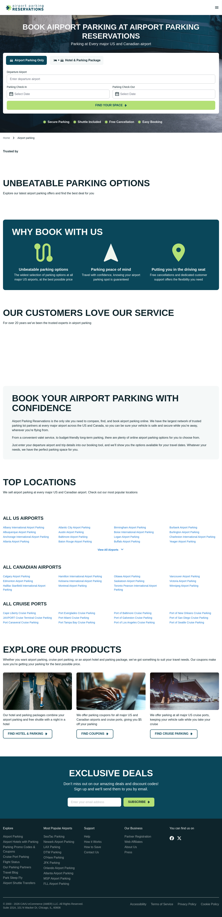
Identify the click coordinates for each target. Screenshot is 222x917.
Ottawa (127, 576)
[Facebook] (172, 838)
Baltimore (72, 536)
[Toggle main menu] (217, 7)
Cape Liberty (19, 613)
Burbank (183, 527)
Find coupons (94, 733)
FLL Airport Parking (56, 883)
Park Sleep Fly (12, 877)
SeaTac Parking (53, 836)
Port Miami (73, 617)
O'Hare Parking (53, 857)
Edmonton (18, 581)
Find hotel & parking (27, 733)
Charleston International (192, 536)
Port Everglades (76, 613)
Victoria (183, 581)
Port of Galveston (133, 617)
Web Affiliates (134, 841)
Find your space (111, 105)
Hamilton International (80, 576)
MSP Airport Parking (56, 878)
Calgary (16, 576)
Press (128, 852)
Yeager (183, 541)
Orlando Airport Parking (59, 868)
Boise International (134, 532)
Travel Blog (10, 872)
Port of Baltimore (133, 613)
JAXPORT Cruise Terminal (27, 617)
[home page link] (23, 7)
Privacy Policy (187, 904)
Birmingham (130, 527)
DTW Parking (52, 852)
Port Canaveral (20, 622)
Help (87, 836)
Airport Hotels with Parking (20, 841)
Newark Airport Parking (58, 841)
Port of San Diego (189, 617)
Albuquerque (19, 532)
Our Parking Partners (17, 867)
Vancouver (185, 576)
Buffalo (127, 541)
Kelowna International (80, 581)
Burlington (184, 532)
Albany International (23, 527)
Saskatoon (129, 581)
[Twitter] (179, 838)
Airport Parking (13, 836)
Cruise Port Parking (16, 856)
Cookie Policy (210, 904)
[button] (111, 550)
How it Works (93, 841)
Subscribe (139, 801)
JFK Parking (51, 862)
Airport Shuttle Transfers (19, 883)
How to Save (92, 847)
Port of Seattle (187, 622)
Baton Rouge (75, 541)
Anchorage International (26, 536)
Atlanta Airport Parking (58, 873)
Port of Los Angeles (134, 622)
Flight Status (11, 862)
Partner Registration (138, 836)
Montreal (72, 585)
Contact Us (91, 852)
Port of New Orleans (190, 613)
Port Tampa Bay (76, 622)
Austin (71, 532)
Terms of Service (162, 904)
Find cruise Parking (174, 733)
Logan (126, 536)
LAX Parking (51, 847)
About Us (131, 847)
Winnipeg (184, 585)
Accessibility (138, 904)
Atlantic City (74, 527)
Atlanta (16, 541)
